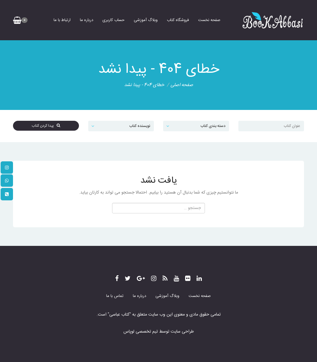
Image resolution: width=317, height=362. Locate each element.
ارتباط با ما (62, 20)
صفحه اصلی (182, 85)
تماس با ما (115, 296)
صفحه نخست (209, 20)
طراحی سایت (181, 331)
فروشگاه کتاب (178, 20)
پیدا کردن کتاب (46, 126)
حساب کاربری (113, 20)
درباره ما (86, 20)
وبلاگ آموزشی (146, 20)
